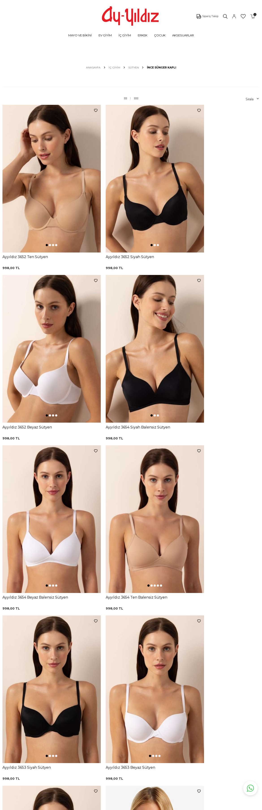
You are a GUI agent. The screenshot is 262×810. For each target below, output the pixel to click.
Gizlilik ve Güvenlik (129, 722)
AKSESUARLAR (183, 35)
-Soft (107, 805)
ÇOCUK (159, 35)
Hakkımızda (169, 702)
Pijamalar (32, 706)
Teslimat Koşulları (128, 715)
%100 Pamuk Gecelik (87, 717)
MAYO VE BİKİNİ (80, 35)
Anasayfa (93, 67)
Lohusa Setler (36, 726)
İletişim (166, 708)
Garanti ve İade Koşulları (133, 702)
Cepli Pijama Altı (82, 737)
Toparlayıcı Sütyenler (41, 713)
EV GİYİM (105, 35)
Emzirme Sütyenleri (40, 733)
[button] (28, 186)
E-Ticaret (118, 805)
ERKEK (142, 35)
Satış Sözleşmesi (128, 708)
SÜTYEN (133, 67)
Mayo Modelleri (37, 686)
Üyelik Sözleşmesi (129, 695)
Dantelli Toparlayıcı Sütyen (84, 682)
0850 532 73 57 (127, 681)
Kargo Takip (124, 688)
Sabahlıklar (33, 740)
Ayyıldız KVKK (171, 681)
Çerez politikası (172, 688)
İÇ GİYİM (124, 35)
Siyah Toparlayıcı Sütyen (88, 690)
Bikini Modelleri (37, 693)
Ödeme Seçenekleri (130, 729)
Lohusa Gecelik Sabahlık (89, 703)
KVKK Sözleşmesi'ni (47, 653)
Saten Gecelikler (38, 720)
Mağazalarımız (171, 695)
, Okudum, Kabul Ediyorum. (64, 654)
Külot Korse (79, 723)
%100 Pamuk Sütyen (86, 696)
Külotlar (31, 699)
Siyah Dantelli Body (85, 710)
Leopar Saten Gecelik (87, 730)
